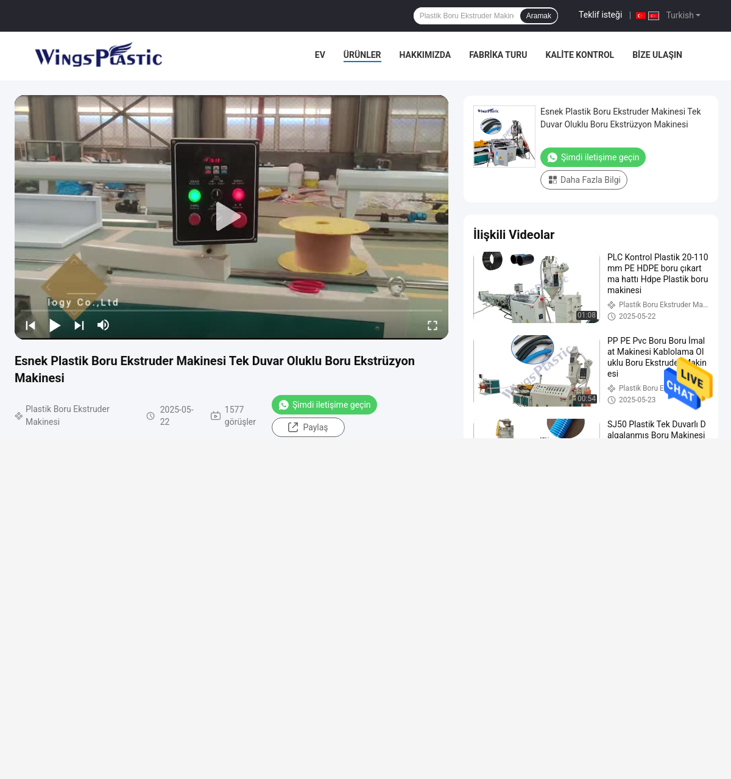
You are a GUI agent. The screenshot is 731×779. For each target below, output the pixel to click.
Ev (320, 55)
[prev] (30, 325)
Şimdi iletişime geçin (324, 404)
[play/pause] (55, 325)
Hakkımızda (425, 55)
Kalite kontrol (579, 55)
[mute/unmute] (103, 325)
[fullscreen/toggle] (432, 325)
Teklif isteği (600, 15)
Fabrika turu (498, 55)
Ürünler (362, 55)
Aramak (538, 16)
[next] (79, 325)
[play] (231, 217)
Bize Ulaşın (657, 55)
